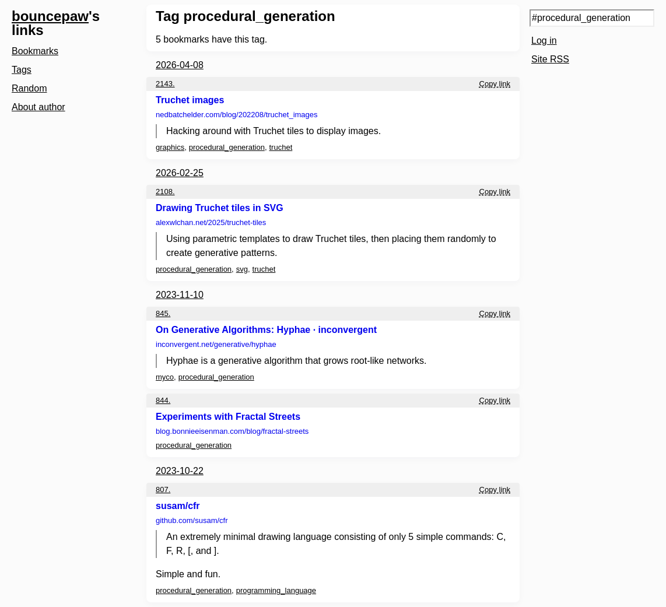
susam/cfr (178, 506)
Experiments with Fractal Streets (228, 417)
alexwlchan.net (211, 222)
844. (163, 400)
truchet (281, 147)
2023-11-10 (180, 295)
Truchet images (190, 100)
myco (165, 377)
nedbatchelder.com (237, 114)
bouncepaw (50, 16)
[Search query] (592, 18)
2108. (165, 191)
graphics (170, 147)
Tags (21, 70)
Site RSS (550, 59)
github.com (192, 520)
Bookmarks (35, 51)
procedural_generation (227, 147)
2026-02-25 (180, 173)
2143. (165, 83)
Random (29, 88)
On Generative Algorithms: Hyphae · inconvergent (266, 330)
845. (163, 313)
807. (163, 489)
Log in (544, 40)
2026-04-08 (180, 65)
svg (242, 269)
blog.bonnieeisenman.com (232, 431)
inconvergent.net (216, 344)
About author (38, 107)
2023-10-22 (180, 471)
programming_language (276, 590)
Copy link (494, 83)
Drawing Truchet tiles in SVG (219, 208)
